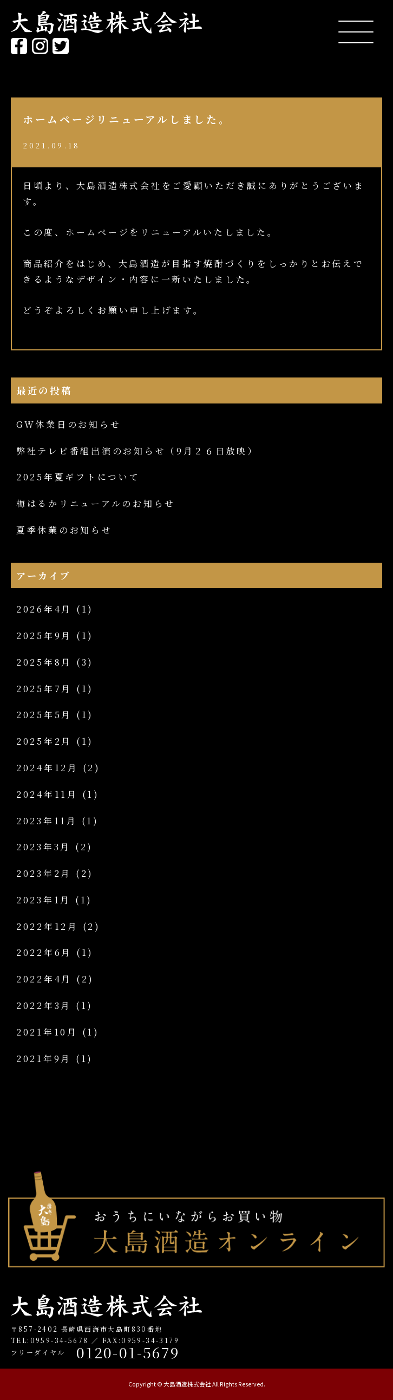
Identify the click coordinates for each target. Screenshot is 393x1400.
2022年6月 (44, 952)
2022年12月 (47, 926)
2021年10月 (47, 1032)
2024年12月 (47, 767)
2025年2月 (44, 741)
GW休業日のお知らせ (68, 424)
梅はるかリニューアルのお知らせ (95, 503)
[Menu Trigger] (356, 31)
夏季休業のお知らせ (64, 530)
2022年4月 (44, 979)
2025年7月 (44, 688)
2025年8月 (44, 662)
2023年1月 (43, 900)
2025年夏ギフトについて (78, 477)
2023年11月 (46, 821)
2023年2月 (43, 873)
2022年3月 (43, 1005)
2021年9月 (43, 1058)
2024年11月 (47, 794)
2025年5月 (44, 714)
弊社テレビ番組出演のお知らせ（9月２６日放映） (137, 451)
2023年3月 (43, 847)
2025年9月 (44, 635)
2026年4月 (44, 609)
